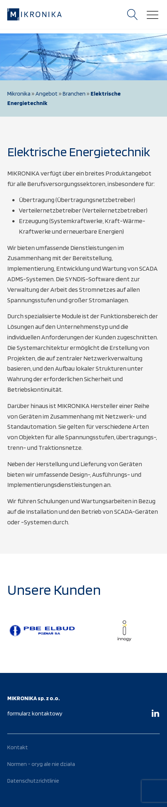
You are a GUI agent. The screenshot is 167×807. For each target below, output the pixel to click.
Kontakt (17, 747)
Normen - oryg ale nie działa (41, 763)
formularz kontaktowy (34, 713)
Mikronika (18, 93)
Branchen (74, 93)
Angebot (47, 93)
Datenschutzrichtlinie (33, 780)
